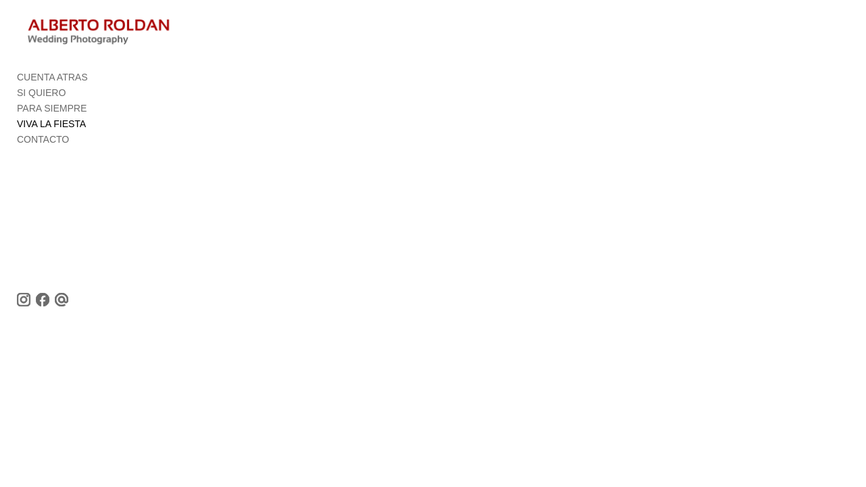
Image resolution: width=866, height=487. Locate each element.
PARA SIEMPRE (52, 114)
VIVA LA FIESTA (51, 129)
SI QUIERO (41, 98)
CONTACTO (43, 145)
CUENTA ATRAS (52, 83)
